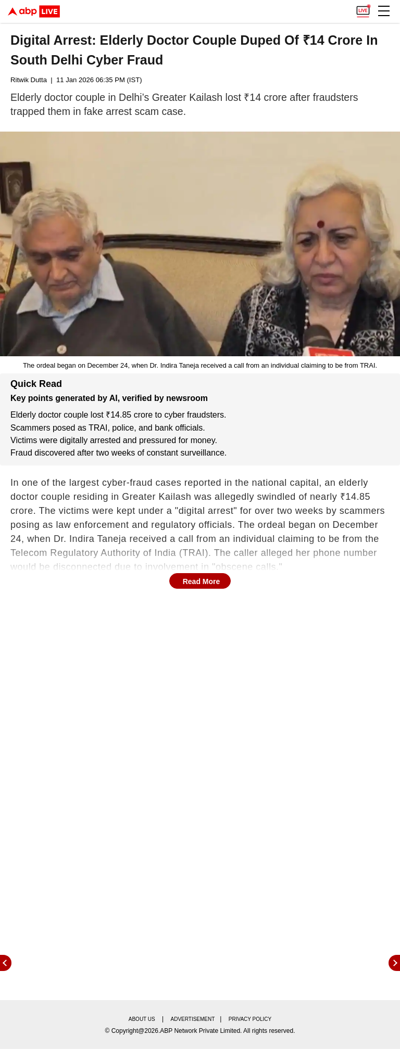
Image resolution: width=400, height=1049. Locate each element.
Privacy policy (250, 1019)
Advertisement (193, 1019)
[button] (384, 11)
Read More (201, 581)
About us (142, 1019)
